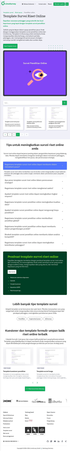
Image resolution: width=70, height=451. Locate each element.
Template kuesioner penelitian (14, 371)
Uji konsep (48, 319)
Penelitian (21, 319)
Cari (64, 103)
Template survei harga (45, 371)
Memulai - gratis (59, 4)
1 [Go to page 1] (13, 134)
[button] (67, 4)
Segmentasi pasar (35, 319)
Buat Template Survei (10, 46)
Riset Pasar (7, 368)
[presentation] (33, 383)
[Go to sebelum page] (10, 134)
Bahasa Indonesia (29, 4)
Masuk (50, 4)
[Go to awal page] (5, 134)
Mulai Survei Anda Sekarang (35, 389)
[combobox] (35, 103)
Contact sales (42, 4)
